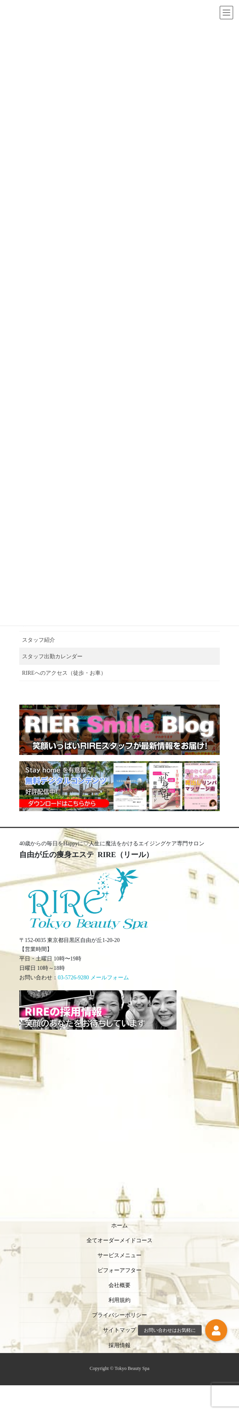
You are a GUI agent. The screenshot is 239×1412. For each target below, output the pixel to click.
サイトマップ (119, 1330)
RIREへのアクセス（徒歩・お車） (64, 673)
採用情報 (119, 1345)
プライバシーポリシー (119, 1315)
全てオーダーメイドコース (119, 1240)
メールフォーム (109, 978)
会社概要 (119, 1285)
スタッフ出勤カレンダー (52, 656)
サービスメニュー (119, 1255)
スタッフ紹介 (38, 640)
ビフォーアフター (119, 1270)
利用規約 (119, 1300)
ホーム (119, 1225)
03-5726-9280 (73, 978)
